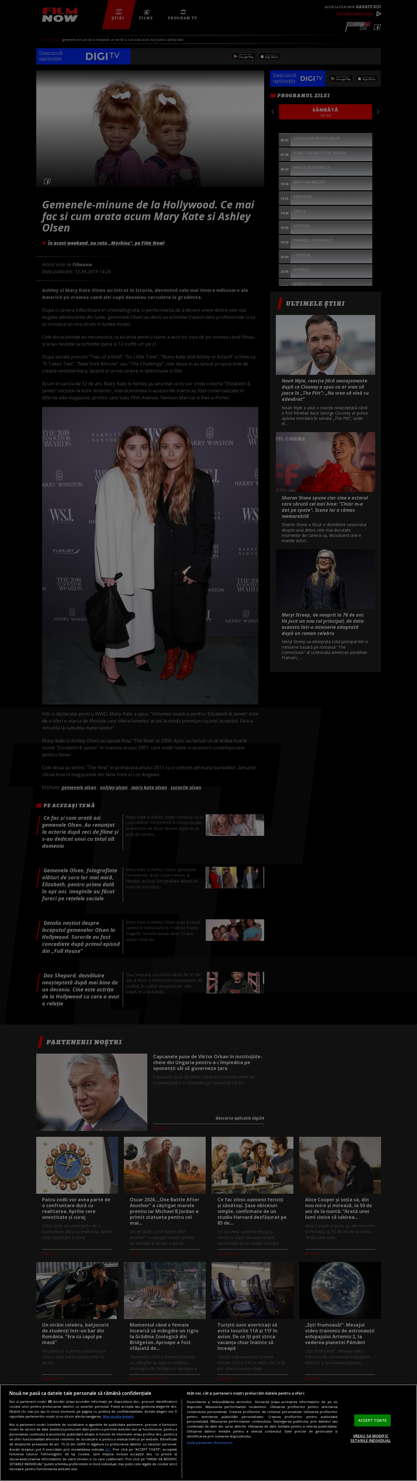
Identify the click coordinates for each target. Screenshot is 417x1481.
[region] (208, 1432)
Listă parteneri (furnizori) (209, 1442)
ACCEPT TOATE (372, 1420)
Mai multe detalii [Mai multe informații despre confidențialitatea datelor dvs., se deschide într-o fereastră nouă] (118, 1416)
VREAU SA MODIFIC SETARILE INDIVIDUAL (370, 1438)
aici (107, 1449)
